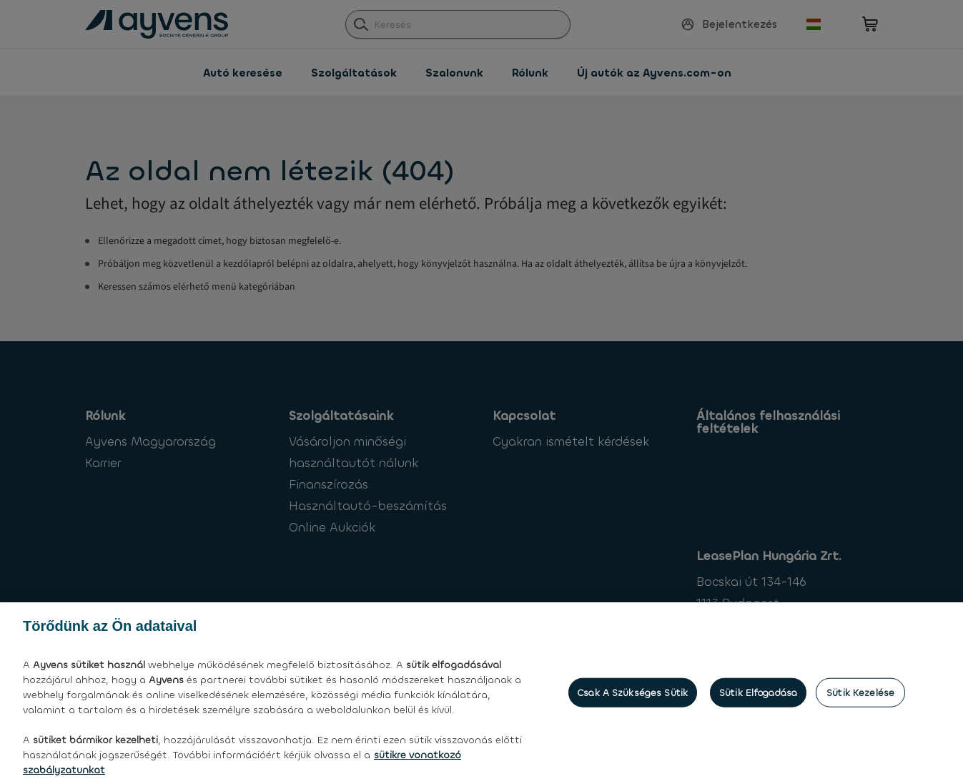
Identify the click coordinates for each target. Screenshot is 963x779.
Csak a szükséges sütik (633, 710)
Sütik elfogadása (758, 710)
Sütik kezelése (860, 710)
